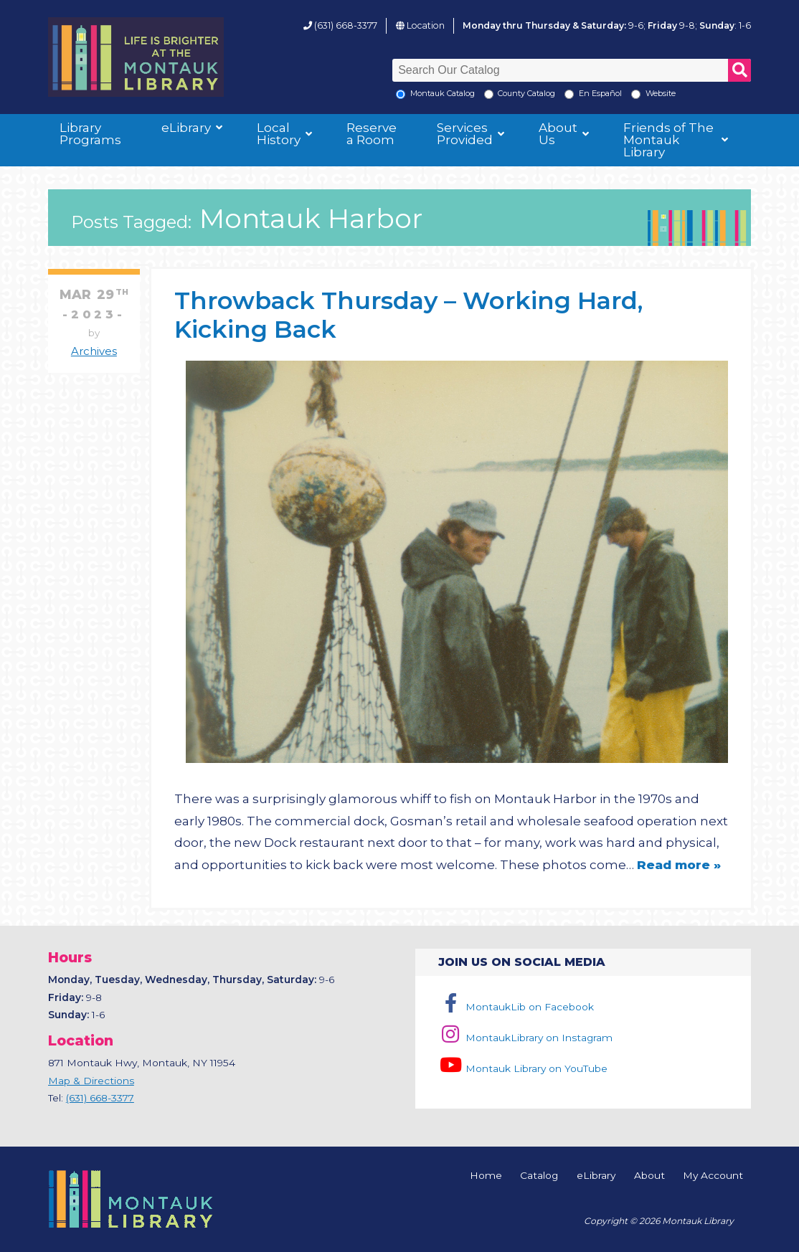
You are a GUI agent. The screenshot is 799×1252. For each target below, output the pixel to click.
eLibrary (186, 127)
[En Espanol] (569, 94)
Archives (94, 351)
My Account (713, 1176)
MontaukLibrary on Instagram (525, 1037)
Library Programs (90, 133)
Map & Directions (91, 1080)
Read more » (679, 865)
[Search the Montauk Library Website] (635, 94)
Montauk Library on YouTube (522, 1068)
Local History (279, 133)
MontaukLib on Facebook (516, 1006)
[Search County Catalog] (488, 94)
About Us (558, 133)
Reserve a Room (371, 133)
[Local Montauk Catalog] (400, 94)
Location (426, 25)
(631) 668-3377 (345, 25)
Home (486, 1176)
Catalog (539, 1176)
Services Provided (465, 133)
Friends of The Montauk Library (668, 139)
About (649, 1176)
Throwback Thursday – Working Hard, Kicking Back (408, 314)
